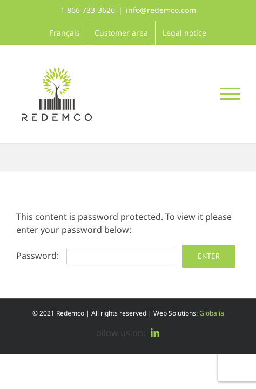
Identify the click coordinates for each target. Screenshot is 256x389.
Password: (95, 255)
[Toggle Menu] (230, 94)
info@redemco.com (161, 10)
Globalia (211, 313)
